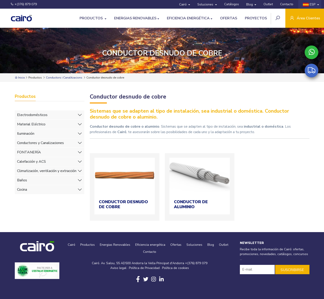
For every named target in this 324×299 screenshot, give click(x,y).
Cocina (22, 189)
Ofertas (228, 18)
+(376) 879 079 (21, 4)
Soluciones (205, 4)
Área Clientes (304, 18)
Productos (92, 18)
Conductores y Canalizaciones (40, 142)
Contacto (286, 4)
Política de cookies (175, 268)
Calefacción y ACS (31, 161)
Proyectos (256, 18)
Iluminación (25, 133)
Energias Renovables (135, 18)
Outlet (268, 4)
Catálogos (231, 4)
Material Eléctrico (31, 124)
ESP (309, 4)
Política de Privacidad (144, 268)
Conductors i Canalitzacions (64, 77)
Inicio (20, 77)
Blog (250, 4)
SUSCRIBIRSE (292, 269)
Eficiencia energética (188, 18)
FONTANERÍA (29, 152)
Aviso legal (118, 268)
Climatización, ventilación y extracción (46, 170)
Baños (22, 180)
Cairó (183, 4)
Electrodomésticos (32, 114)
